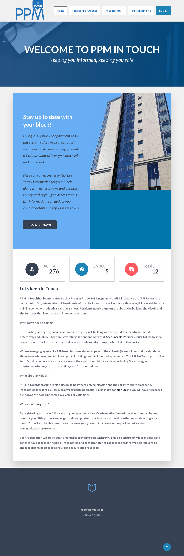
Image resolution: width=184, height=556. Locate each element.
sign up (121, 389)
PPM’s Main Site (140, 10)
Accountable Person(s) (120, 337)
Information (113, 10)
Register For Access (84, 10)
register (42, 404)
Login (163, 10)
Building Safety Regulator (42, 332)
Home (60, 10)
